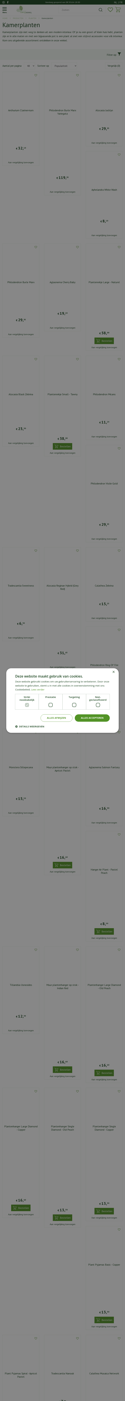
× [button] (113, 672)
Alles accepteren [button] (92, 717)
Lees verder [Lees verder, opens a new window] (38, 689)
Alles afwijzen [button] (56, 717)
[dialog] (62, 700)
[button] (29, 726)
